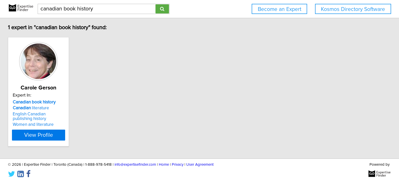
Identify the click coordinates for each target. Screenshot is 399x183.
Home (164, 164)
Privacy (177, 164)
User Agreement (199, 164)
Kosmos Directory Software (353, 9)
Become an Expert (279, 9)
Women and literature (33, 124)
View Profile (45, 135)
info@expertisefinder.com (135, 164)
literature (31, 108)
